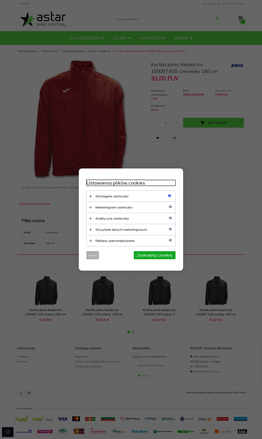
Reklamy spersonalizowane (113, 240)
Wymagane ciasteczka (110, 196)
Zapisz (91, 255)
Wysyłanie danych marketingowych (120, 229)
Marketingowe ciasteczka (112, 207)
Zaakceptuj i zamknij (155, 255)
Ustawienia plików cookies (114, 183)
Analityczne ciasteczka (110, 218)
